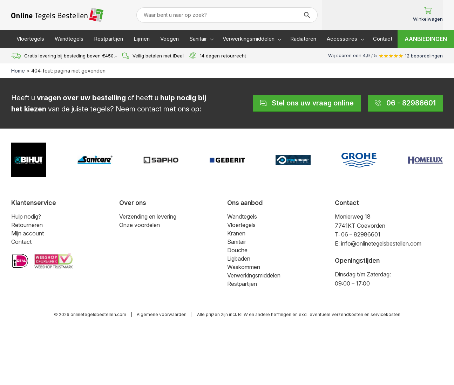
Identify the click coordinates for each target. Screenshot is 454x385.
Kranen (236, 233)
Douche (237, 250)
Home (18, 71)
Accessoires (342, 38)
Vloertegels (30, 38)
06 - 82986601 (405, 103)
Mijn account (27, 233)
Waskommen (243, 266)
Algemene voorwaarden (162, 314)
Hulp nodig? (26, 216)
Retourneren (27, 224)
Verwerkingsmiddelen (249, 38)
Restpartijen (108, 38)
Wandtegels (69, 38)
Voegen (169, 38)
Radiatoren (303, 38)
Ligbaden (238, 258)
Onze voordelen (139, 224)
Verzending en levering (147, 216)
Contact (382, 38)
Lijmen (142, 38)
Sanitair (198, 38)
